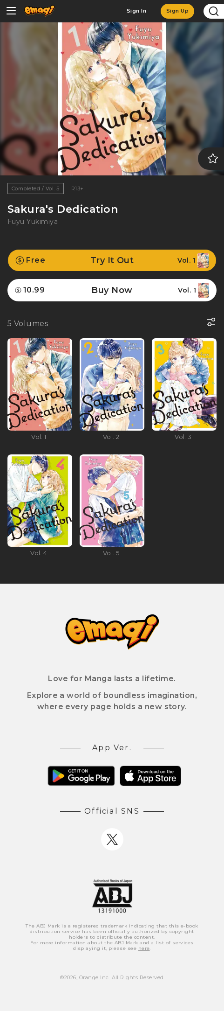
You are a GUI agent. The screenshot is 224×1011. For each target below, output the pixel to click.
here (144, 948)
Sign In (136, 10)
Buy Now (112, 290)
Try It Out (112, 260)
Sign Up (177, 10)
